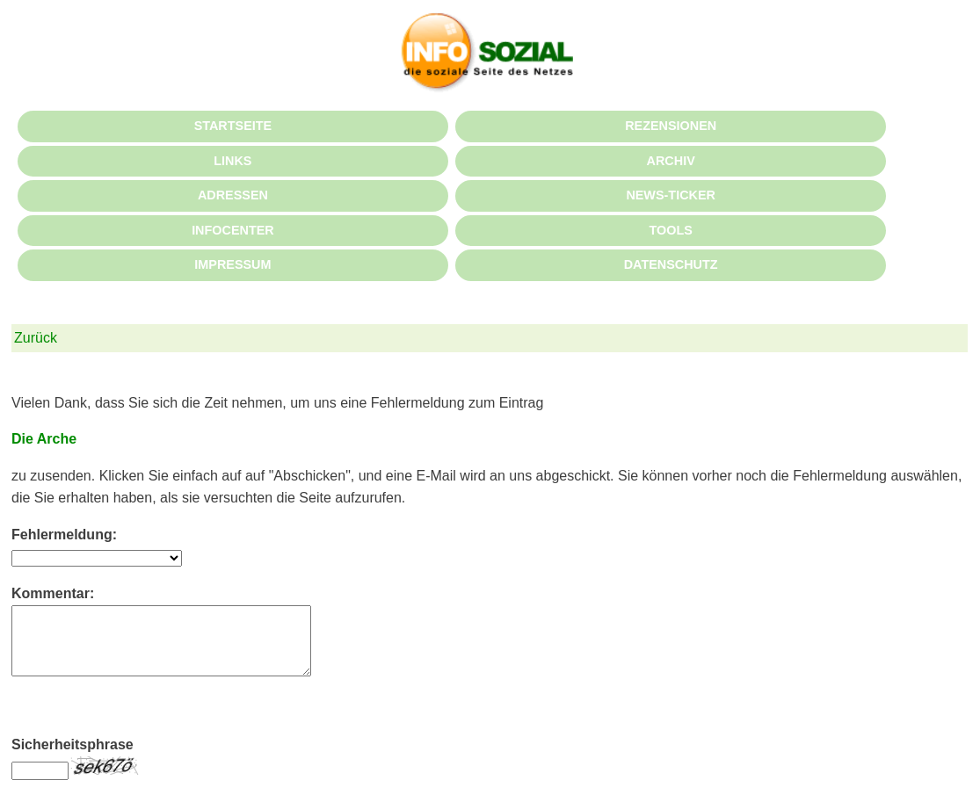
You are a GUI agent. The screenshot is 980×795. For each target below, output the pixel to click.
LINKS (232, 161)
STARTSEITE (233, 126)
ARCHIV (671, 161)
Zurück (35, 337)
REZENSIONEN (670, 126)
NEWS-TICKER (670, 195)
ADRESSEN (233, 195)
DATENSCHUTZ (671, 264)
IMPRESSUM (232, 264)
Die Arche (43, 438)
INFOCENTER (233, 230)
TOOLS (670, 230)
